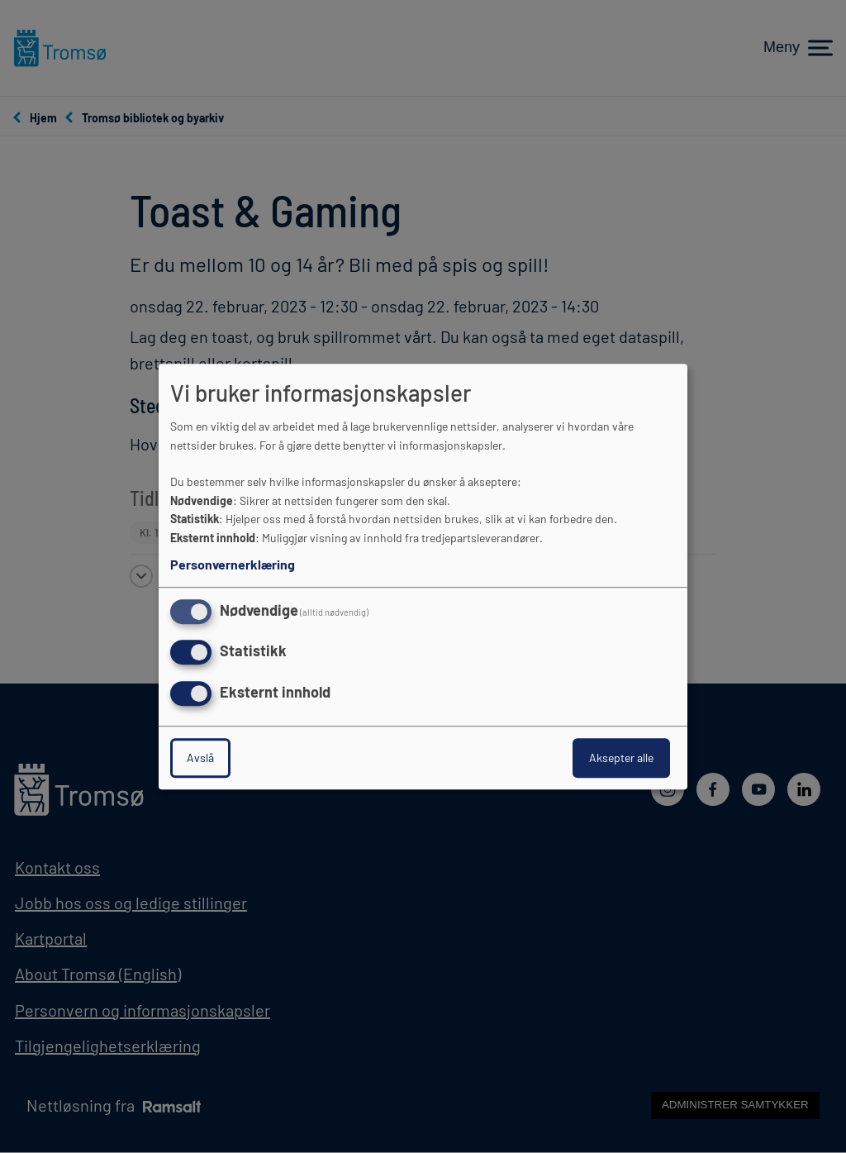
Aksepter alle (621, 757)
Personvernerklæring (232, 564)
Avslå (200, 757)
